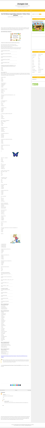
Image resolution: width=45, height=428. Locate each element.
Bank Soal (31, 10)
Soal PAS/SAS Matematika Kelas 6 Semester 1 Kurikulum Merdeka (38, 21)
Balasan (4, 399)
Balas (3, 397)
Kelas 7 (39, 63)
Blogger (33, 424)
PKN (38, 66)
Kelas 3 (39, 60)
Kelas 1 (39, 58)
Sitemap (28, 424)
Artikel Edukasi (18, 10)
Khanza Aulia (6, 401)
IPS (32, 58)
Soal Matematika (34, 70)
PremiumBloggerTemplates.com (28, 425)
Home (1, 10)
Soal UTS (39, 72)
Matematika (10, 10)
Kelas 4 (33, 61)
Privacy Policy (25, 424)
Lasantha (23, 425)
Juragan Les (22, 3)
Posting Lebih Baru (2, 390)
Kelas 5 (39, 61)
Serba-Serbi (22, 10)
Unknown (4, 394)
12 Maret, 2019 (8, 394)
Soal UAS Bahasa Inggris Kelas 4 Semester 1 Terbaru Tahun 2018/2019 (15, 14)
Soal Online (27, 10)
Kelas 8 (33, 64)
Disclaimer (23, 424)
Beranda (16, 390)
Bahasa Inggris (5, 10)
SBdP (32, 67)
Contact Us (20, 424)
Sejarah (39, 67)
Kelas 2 (33, 60)
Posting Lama (29, 390)
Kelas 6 (33, 63)
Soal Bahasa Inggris (40, 69)
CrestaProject (17, 425)
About (18, 424)
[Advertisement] (15, 22)
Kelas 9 (39, 64)
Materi (13, 10)
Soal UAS (33, 72)
